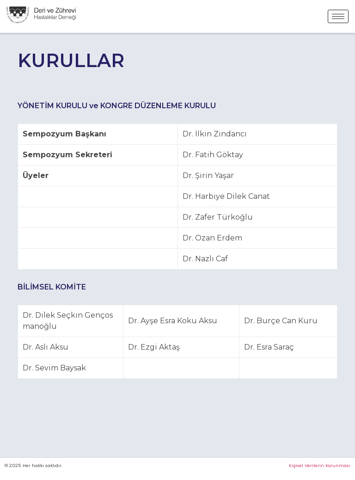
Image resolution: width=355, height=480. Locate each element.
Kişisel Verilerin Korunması (319, 465)
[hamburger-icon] (338, 16)
